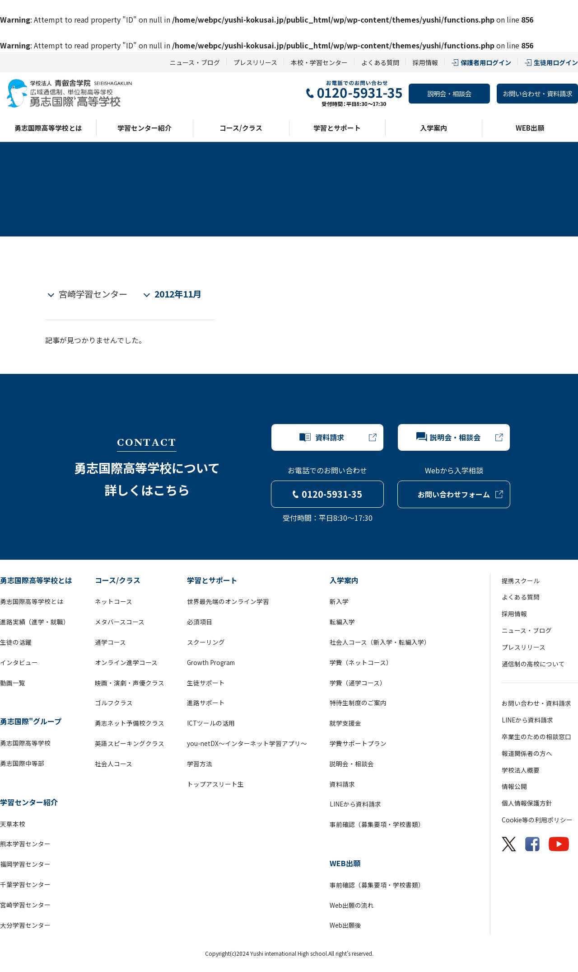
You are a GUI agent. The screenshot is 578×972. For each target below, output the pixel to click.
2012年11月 (177, 294)
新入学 (339, 601)
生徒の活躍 (16, 641)
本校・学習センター (319, 62)
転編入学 (342, 621)
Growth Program (211, 662)
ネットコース (113, 601)
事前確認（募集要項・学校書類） (377, 824)
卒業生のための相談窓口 (536, 736)
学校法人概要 (521, 769)
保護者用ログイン (486, 62)
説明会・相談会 (449, 93)
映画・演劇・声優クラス (129, 682)
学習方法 (199, 763)
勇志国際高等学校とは (48, 127)
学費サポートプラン (358, 743)
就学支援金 (345, 722)
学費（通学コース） (358, 682)
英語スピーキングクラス (129, 743)
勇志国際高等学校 (25, 742)
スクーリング (206, 641)
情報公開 (514, 786)
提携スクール (521, 580)
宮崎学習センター (93, 294)
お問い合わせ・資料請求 (537, 93)
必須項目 (199, 621)
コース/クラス (240, 127)
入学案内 (433, 127)
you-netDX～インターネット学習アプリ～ (247, 743)
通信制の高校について (533, 663)
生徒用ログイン (556, 62)
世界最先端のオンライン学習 (228, 601)
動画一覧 (12, 682)
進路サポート (206, 702)
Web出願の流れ (352, 905)
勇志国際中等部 (22, 763)
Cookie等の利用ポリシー (537, 819)
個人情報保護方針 (527, 802)
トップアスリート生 (215, 783)
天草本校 (12, 823)
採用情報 (425, 62)
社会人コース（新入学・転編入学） (380, 641)
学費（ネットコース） (361, 662)
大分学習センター (25, 925)
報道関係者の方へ (527, 753)
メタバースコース (119, 621)
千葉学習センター (25, 884)
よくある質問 (380, 62)
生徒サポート (206, 682)
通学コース (110, 641)
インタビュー (19, 662)
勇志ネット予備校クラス (129, 722)
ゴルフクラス (114, 702)
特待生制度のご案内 (358, 702)
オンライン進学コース (126, 662)
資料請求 (342, 783)
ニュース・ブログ (195, 62)
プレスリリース (255, 62)
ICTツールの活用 (211, 722)
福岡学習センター (25, 863)
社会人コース (113, 763)
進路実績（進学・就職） (35, 621)
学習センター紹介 (144, 127)
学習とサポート (337, 127)
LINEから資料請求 (355, 803)
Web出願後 (345, 925)
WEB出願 (530, 127)
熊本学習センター (25, 843)
